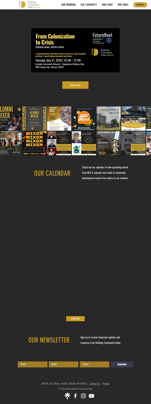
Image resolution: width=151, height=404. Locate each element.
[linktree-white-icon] (67, 396)
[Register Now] (75, 85)
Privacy (106, 383)
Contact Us (95, 383)
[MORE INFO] (75, 318)
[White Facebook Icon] (75, 396)
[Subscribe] (122, 364)
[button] (123, 4)
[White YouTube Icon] (91, 396)
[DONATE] (140, 4)
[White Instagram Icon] (83, 396)
